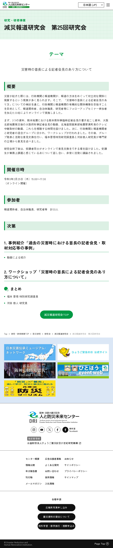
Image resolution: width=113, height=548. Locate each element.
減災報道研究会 (61, 333)
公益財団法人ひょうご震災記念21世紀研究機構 (54, 443)
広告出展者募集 (53, 458)
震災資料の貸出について (56, 516)
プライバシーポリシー (75, 471)
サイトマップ (71, 477)
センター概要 (32, 458)
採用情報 (49, 477)
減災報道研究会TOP (56, 315)
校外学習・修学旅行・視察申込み (56, 525)
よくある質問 (52, 465)
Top (5, 333)
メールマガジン (34, 483)
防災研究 (37, 333)
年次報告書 (31, 471)
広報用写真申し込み (56, 507)
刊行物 (29, 477)
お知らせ (69, 458)
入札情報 (49, 483)
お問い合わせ (52, 471)
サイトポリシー (72, 465)
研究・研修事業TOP (20, 333)
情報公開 (30, 465)
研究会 (48, 333)
